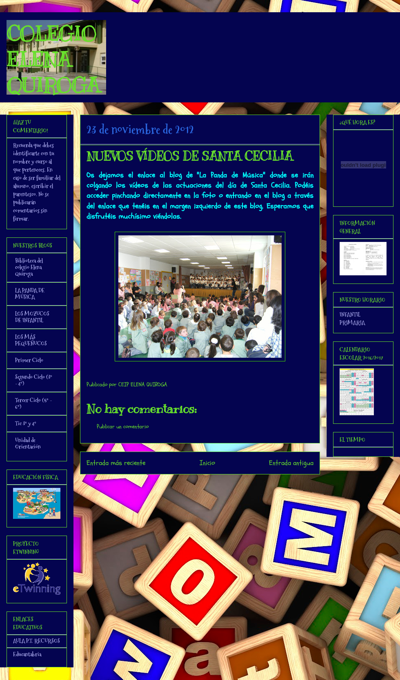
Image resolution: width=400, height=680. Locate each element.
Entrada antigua (291, 462)
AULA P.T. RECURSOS (36, 641)
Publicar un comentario (123, 426)
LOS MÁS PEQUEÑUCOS (31, 340)
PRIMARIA (352, 323)
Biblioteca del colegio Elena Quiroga (29, 267)
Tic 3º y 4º (25, 423)
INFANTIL (350, 314)
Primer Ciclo (29, 360)
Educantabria (27, 654)
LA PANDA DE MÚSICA (29, 293)
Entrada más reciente (116, 462)
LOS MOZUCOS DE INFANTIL (32, 317)
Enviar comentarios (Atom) (216, 485)
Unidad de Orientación (28, 443)
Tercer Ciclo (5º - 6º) (33, 403)
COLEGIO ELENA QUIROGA (53, 59)
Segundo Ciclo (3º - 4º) (33, 380)
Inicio (207, 462)
